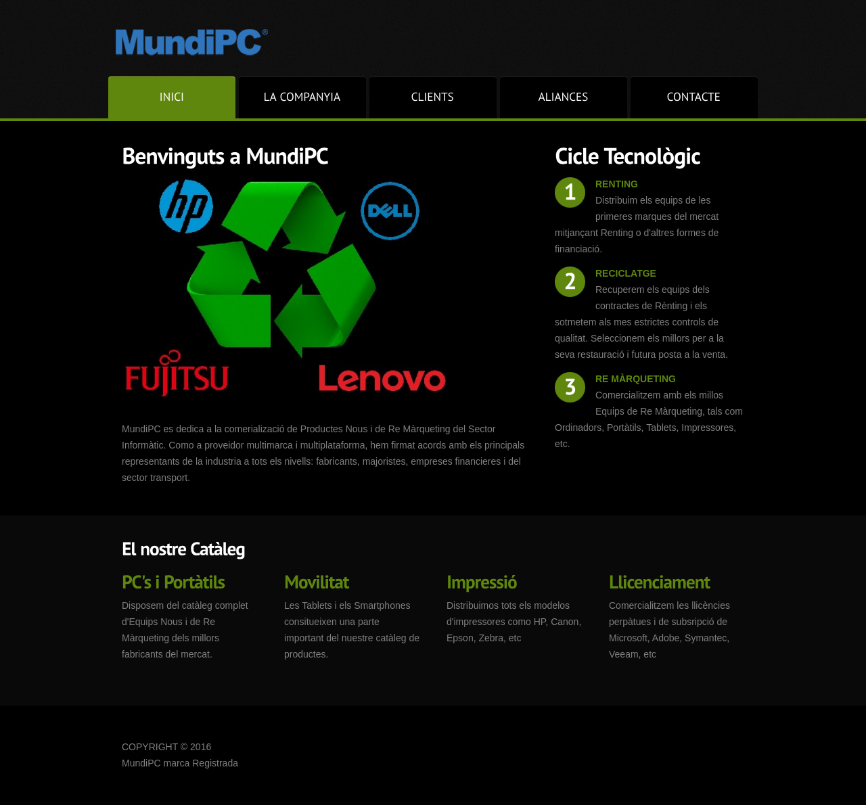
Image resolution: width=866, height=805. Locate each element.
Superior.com (195, 41)
